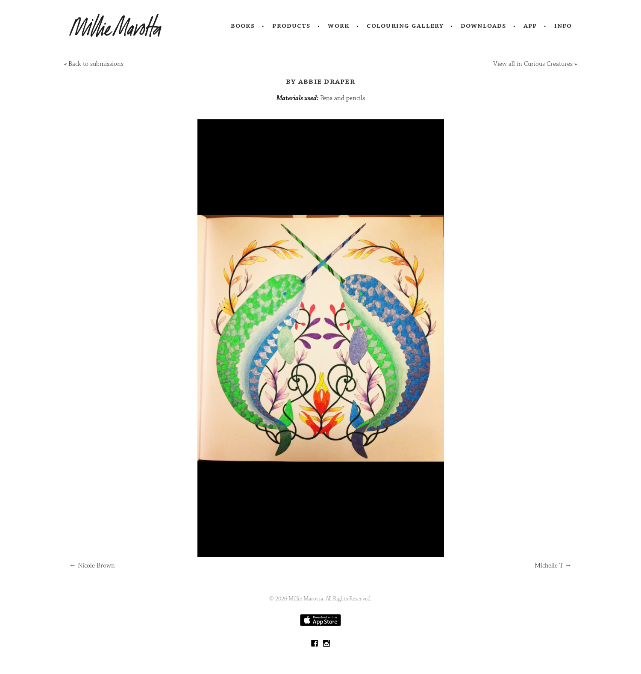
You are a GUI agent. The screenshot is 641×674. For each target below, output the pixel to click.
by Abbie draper (320, 81)
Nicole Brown (92, 566)
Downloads (483, 25)
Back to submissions (95, 64)
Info (563, 25)
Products (291, 25)
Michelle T (553, 566)
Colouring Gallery (405, 25)
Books (243, 25)
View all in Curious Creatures (533, 64)
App (530, 25)
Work (339, 25)
